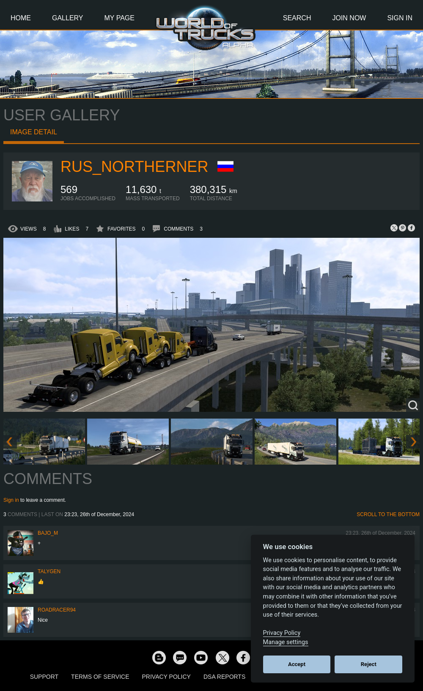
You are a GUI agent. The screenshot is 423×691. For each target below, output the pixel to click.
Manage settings (285, 642)
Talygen (49, 571)
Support (44, 676)
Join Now (349, 18)
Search (297, 18)
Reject (368, 664)
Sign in (11, 500)
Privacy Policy (166, 676)
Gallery (67, 18)
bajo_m (48, 533)
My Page (119, 18)
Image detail (33, 132)
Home (21, 18)
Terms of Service (100, 676)
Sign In (399, 18)
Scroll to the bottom (388, 514)
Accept (296, 664)
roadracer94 (57, 610)
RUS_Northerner (134, 166)
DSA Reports (224, 676)
